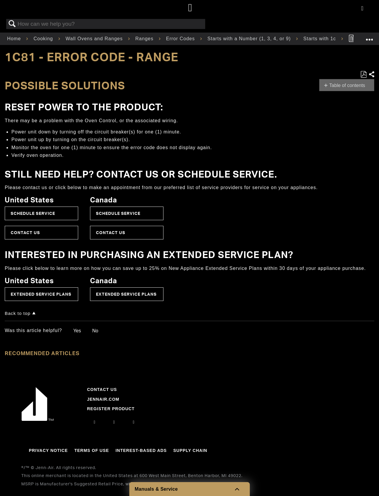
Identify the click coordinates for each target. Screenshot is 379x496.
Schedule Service (33, 213)
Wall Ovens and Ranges (95, 38)
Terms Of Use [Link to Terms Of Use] (91, 450)
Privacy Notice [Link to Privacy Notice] (48, 450)
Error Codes (181, 38)
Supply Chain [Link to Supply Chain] (190, 450)
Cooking (43, 38)
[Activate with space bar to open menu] (362, 8)
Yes (77, 330)
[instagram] (94, 422)
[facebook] (114, 422)
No (95, 330)
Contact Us (25, 232)
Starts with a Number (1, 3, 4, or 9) (250, 38)
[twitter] (134, 422)
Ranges (145, 38)
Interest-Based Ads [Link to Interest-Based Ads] (141, 450)
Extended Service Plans (41, 294)
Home (15, 38)
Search (12, 24)
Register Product (111, 408)
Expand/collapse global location (369, 37)
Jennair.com (103, 399)
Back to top (17, 313)
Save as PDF (363, 74)
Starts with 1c (320, 38)
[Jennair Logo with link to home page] (37, 419)
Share (371, 74)
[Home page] (190, 8)
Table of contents (347, 85)
